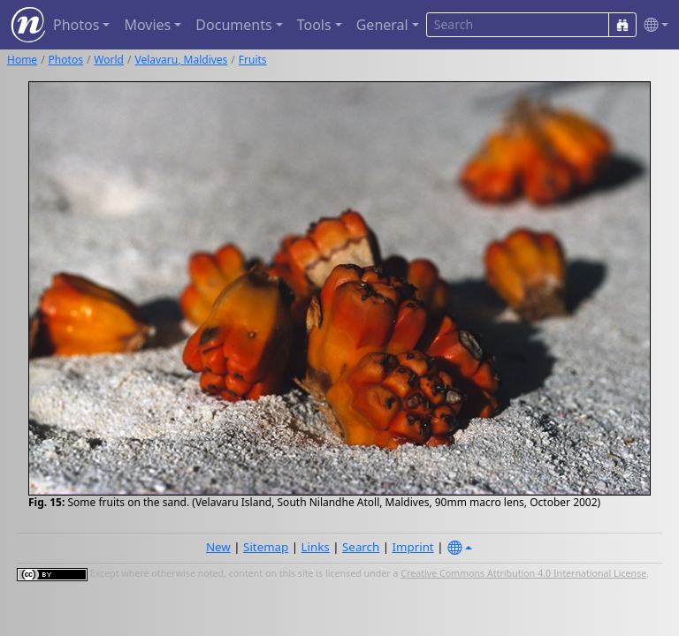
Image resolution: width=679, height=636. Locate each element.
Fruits (253, 59)
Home (22, 59)
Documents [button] (233, 24)
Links (315, 547)
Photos (66, 59)
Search (360, 547)
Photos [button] (76, 24)
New (218, 547)
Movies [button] (147, 24)
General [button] (382, 24)
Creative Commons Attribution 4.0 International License (523, 573)
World (109, 59)
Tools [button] (314, 24)
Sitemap (265, 547)
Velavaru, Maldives (180, 59)
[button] (652, 25)
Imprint (413, 547)
